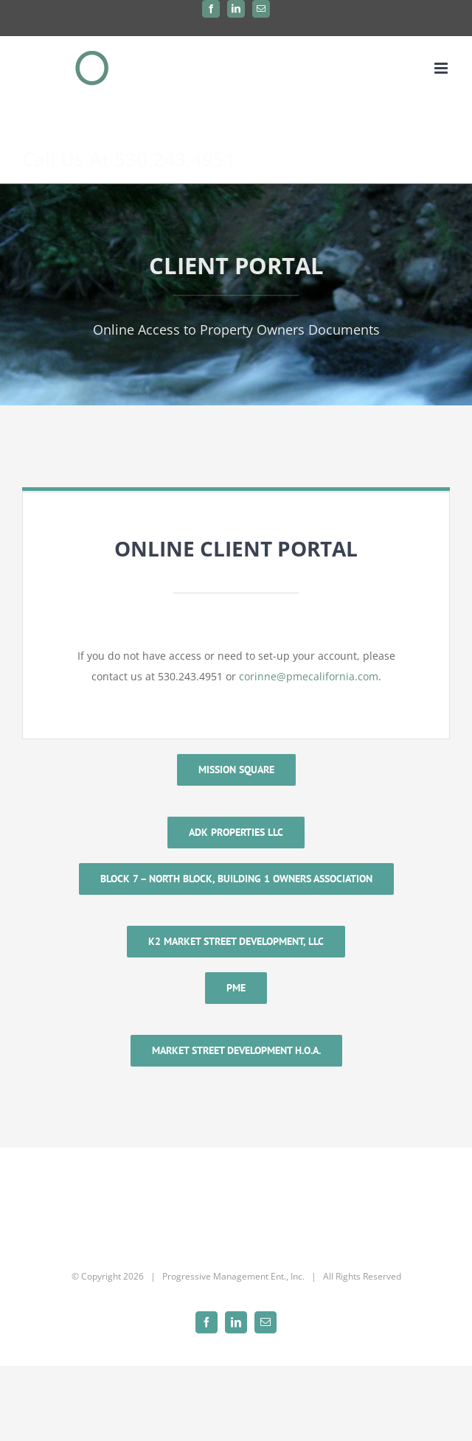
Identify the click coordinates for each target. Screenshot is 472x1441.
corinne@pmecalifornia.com (308, 676)
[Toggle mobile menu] (442, 68)
